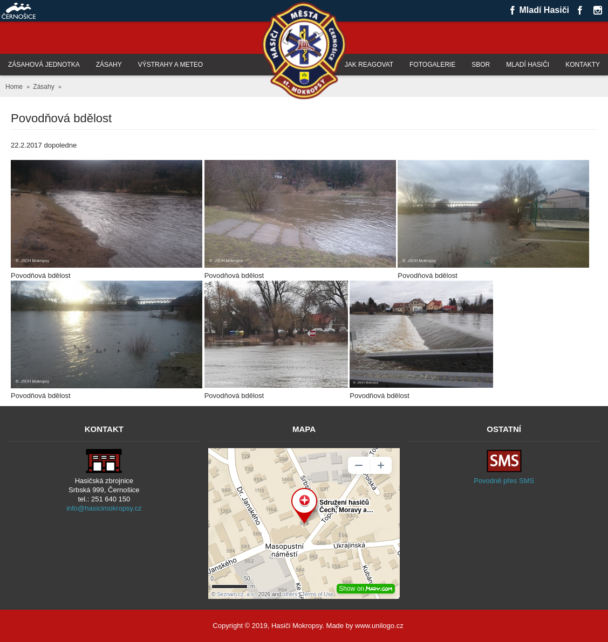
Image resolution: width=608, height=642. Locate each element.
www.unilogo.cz (379, 626)
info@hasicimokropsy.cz (103, 508)
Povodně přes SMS (504, 481)
